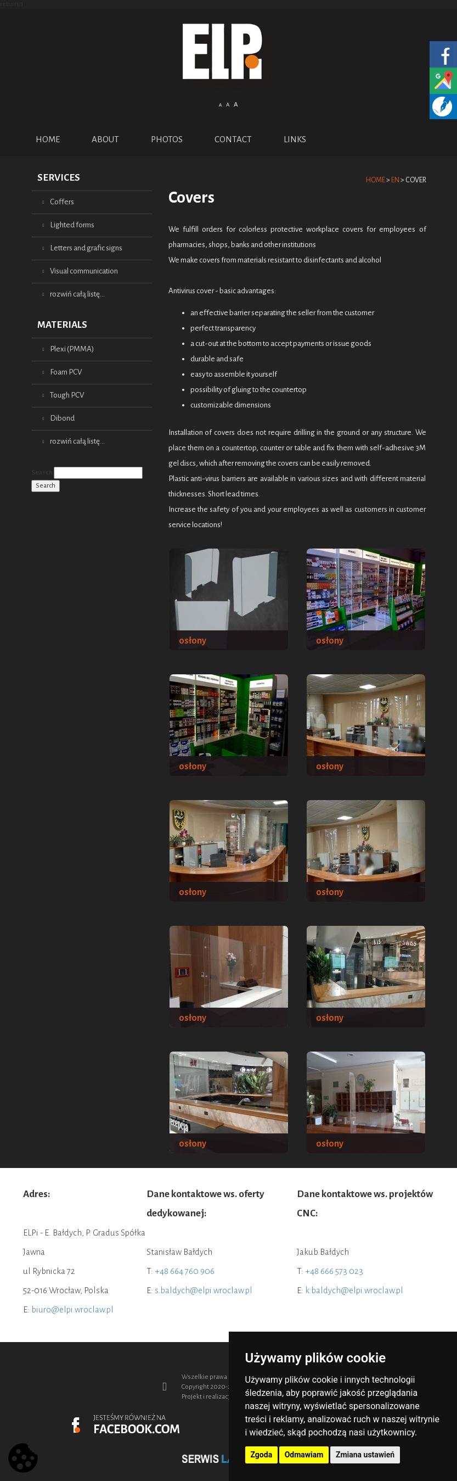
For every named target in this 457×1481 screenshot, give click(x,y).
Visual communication (84, 271)
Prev (53, 1458)
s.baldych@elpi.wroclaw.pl (203, 1290)
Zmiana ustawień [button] (365, 1454)
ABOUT (105, 139)
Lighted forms (72, 225)
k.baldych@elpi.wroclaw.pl (354, 1290)
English (235, 122)
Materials (62, 325)
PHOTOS (167, 139)
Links (295, 139)
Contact (233, 139)
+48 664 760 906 (185, 1271)
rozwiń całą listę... (77, 294)
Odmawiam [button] (304, 1454)
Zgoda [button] (262, 1454)
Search (42, 472)
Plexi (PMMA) (72, 349)
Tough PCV (67, 395)
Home (48, 139)
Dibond (62, 418)
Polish (222, 122)
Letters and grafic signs (86, 248)
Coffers (62, 202)
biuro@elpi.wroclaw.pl (72, 1309)
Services (58, 177)
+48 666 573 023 (334, 1271)
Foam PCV (66, 372)
